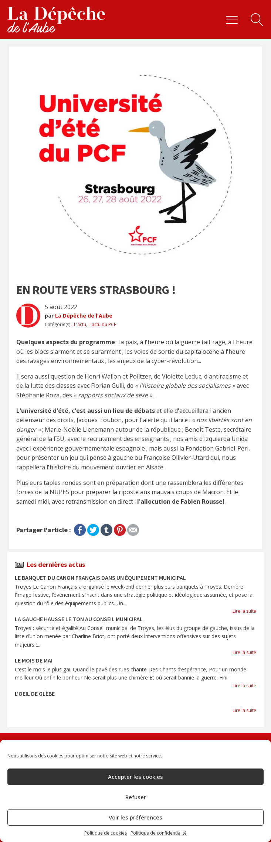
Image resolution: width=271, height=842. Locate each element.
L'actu (80, 324)
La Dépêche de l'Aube (83, 315)
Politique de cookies (105, 833)
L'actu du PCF (102, 324)
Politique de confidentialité (159, 833)
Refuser (135, 797)
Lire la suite (244, 611)
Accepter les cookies (135, 776)
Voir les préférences (135, 817)
